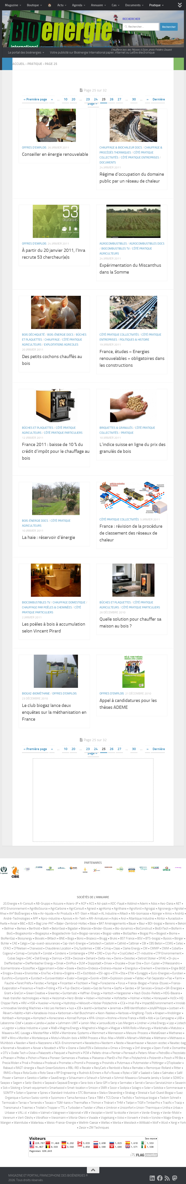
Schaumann (76, 1078)
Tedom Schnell (169, 1098)
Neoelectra (92, 1043)
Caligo (24, 943)
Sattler (43, 1078)
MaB (54, 1028)
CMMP (154, 948)
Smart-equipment (35, 1088)
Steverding (115, 1093)
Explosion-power (121, 978)
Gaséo (87, 988)
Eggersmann (46, 968)
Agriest (91, 908)
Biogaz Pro (147, 933)
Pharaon (8, 1058)
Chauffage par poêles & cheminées (47, 607)
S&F (135, 1073)
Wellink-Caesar (88, 1122)
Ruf (106, 1073)
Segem (17, 1083)
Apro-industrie (50, 918)
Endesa (93, 968)
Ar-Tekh (80, 918)
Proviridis (108, 1063)
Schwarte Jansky (148, 1078)
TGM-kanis (63, 1103)
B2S (30, 923)
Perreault (129, 1053)
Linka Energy (158, 1023)
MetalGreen (158, 1033)
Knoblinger (174, 1013)
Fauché (9, 983)
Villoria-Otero (77, 1117)
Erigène (69, 973)
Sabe (156, 1073)
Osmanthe (179, 1048)
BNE (62, 938)
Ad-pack (102, 903)
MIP (4, 1038)
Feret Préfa (24, 983)
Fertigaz (52, 983)
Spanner (31, 1093)
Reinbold (114, 1068)
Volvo (120, 1117)
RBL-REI (73, 1068)
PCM (86, 1053)
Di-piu (173, 958)
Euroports (21, 978)
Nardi (32, 1043)
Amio (168, 913)
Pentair (116, 1053)
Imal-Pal (133, 1003)
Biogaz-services (89, 933)
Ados (154, 903)
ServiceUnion (163, 1083)
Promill (78, 1063)
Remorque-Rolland (158, 1068)
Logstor (9, 1028)
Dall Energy (42, 958)
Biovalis (40, 938)
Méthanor (160, 1038)
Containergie (77, 953)
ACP (83, 903)
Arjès (114, 918)
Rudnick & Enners (90, 1073)
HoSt (173, 998)
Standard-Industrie (63, 1093)
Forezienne (107, 983)
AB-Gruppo (43, 903)
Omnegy (126, 1048)
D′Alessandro (171, 963)
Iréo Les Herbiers (55, 1008)
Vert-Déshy (25, 1117)
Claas (116, 948)
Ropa (16, 1073)
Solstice (158, 1088)
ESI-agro (104, 973)
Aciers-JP (72, 903)
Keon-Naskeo (106, 1013)
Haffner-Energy (90, 993)
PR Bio (179, 1058)
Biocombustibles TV (115, 248)
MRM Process (89, 1038)
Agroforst (135, 908)
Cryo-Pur (111, 953)
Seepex (5, 1083)
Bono (80, 938)
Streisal (142, 1093)
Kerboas (123, 1013)
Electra (81, 968)
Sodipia (124, 1088)
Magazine (11, 5)
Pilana (43, 1058)
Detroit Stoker (147, 958)
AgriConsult (76, 908)
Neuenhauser (135, 1043)
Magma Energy (69, 1028)
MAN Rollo (130, 1028)
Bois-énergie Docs (60, 334)
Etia (122, 973)
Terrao (22, 1103)
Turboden (74, 1108)
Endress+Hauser (111, 968)
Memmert (98, 1033)
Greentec (54, 993)
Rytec (126, 1073)
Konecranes (56, 1018)
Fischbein (82, 983)
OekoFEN (85, 1048)
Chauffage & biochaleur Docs (121, 147)
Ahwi (3, 913)
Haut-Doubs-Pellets (147, 993)
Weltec (105, 1122)
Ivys (71, 1008)
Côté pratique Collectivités (119, 334)
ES (78, 973)
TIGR (140, 1103)
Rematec (137, 1068)
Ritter (177, 1068)
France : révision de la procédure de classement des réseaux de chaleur (131, 533)
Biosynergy (25, 938)
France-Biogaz (137, 983)
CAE (14, 943)
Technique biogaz (146, 1098)
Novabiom (23, 1048)
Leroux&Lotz (107, 1023)
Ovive (32, 1053)
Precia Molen (10, 1063)
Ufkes (99, 1108)
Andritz (179, 913)
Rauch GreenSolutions (51, 1068)
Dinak (59, 963)
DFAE (162, 958)
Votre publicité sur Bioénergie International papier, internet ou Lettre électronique (102, 52)
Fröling (50, 988)
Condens (60, 953)
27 (119, 99)
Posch (168, 1058)
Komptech (39, 1018)
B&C (23, 923)
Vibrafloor (42, 1117)
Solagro (136, 1088)
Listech (181, 1023)
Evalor (71, 978)
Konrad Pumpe (76, 1018)
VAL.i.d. (22, 1113)
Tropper (52, 1108)
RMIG (7, 1073)
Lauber (50, 1023)
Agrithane (120, 908)
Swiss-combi (39, 1098)
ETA (115, 973)
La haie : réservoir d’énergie (48, 537)
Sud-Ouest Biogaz (162, 1093)
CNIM (165, 948)
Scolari (166, 1078)
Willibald (144, 1122)
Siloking (15, 1088)
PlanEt (111, 1058)
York (183, 1122)
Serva (149, 1083)
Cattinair (134, 943)
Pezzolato (179, 1053)
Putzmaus (123, 1063)
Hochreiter (104, 998)
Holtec (147, 998)
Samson (19, 1078)
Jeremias (115, 1008)
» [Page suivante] (147, 99)
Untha (166, 1108)
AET (178, 903)
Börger (178, 938)
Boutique (33, 5)
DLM (82, 963)
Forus (121, 983)
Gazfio (118, 988)
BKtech (51, 938)
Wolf (155, 1122)
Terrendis (35, 1103)
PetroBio (164, 1053)
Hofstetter (121, 998)
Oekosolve (101, 1048)
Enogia (7, 973)
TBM (100, 1098)
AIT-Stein (81, 913)
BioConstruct (144, 928)
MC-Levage (22, 1033)
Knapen (160, 1013)
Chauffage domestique (69, 602)
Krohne (112, 1018)
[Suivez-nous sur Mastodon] (175, 1178)
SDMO (177, 1078)
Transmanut (11, 1108)
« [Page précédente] (52, 99)
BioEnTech (162, 928)
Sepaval (50, 1083)
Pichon (32, 1058)
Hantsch (108, 993)
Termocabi (9, 1103)
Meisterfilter (41, 1033)
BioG (10, 933)
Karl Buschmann (84, 1013)
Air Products (64, 913)
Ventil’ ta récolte (115, 1113)
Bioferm (176, 928)
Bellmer (9, 928)
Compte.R (33, 953)
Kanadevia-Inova (44, 1013)
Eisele (70, 968)
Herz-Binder (75, 998)
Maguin (103, 1028)
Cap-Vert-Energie (74, 943)
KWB (142, 1018)
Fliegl (94, 983)
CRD (99, 953)
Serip (113, 1083)
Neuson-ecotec (157, 1043)
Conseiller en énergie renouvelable (55, 154)
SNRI (104, 1088)
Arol (123, 918)
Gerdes (129, 988)
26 (111, 99)
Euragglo (142, 973)
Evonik (94, 978)
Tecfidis (127, 1098)
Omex (114, 1048)
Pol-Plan (123, 1058)
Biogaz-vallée (111, 933)
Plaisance (98, 1058)
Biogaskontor (24, 933)
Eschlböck (89, 973)
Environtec (31, 973)
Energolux (131, 968)
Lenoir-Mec (88, 1023)
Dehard (90, 958)
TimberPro (153, 1103)
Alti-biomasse (140, 913)
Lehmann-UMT (68, 1023)
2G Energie (10, 903)
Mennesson (115, 1033)
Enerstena (161, 968)
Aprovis (67, 918)
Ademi (144, 903)
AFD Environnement (13, 908)
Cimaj (107, 948)
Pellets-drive (100, 1053)
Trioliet (40, 1108)
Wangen (5, 1122)
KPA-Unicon (97, 1018)
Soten (20, 1093)
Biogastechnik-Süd (64, 933)
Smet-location (76, 1088)
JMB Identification (135, 1008)
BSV (140, 938)
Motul (55, 1038)
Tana (91, 1098)
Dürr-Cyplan (152, 963)
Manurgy (145, 1028)
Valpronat (74, 1113)
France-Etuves (159, 983)
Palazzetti (44, 1053)
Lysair (44, 1028)
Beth (46, 928)
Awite (3, 923)
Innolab (180, 1003)
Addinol (132, 903)
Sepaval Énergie (67, 1083)
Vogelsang (107, 1117)
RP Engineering (66, 1073)
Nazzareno (45, 1043)
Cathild (121, 943)
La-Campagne (165, 1018)
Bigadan (73, 928)
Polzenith (155, 1058)
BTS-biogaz (152, 938)
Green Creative (35, 993)
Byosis (167, 938)
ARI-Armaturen (99, 918)
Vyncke (156, 1117)
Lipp (171, 1023)
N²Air (62, 1048)
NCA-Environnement (68, 1043)
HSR (32, 1003)
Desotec (129, 958)
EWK (105, 978)
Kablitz (18, 1013)
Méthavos (175, 1038)
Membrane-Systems (75, 1033)
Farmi (178, 978)
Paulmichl (74, 1053)
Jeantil (88, 1008)
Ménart (132, 1038)
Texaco (49, 1103)
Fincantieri (66, 983)
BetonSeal (58, 928)
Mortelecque (40, 1038)
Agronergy (164, 908)
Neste (120, 1043)
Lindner (142, 1023)
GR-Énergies (173, 988)
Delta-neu (104, 958)
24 (96, 99)
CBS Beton (156, 943)
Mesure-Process (137, 1033)
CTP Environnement (168, 953)
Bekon (182, 923)
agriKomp (105, 908)
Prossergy (92, 1063)
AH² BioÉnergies (19, 913)
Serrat (139, 1083)
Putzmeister (141, 1063)
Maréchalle (161, 1028)
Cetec (179, 943)
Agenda (77, 5)
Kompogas (23, 1018)
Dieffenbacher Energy (39, 963)
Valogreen (59, 1113)
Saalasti (145, 1073)
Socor (113, 1088)
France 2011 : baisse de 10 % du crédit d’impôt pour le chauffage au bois (56, 451)
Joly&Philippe (158, 1008)
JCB (79, 1008)
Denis (118, 958)
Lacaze (28, 1023)
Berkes (21, 928)
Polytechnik (138, 1058)
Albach (94, 913)
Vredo (145, 1117)
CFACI (7, 948)
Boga (70, 938)
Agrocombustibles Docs (146, 243)
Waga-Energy (172, 1117)
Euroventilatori (54, 978)
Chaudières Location (58, 948)
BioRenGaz (8, 938)
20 (73, 99)
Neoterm (107, 1043)
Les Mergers (126, 1023)
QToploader (174, 1063)
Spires (44, 1093)
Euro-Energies (160, 973)
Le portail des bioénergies (24, 52)
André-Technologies (17, 918)
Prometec (65, 1063)
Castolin (109, 943)
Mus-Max (107, 1038)
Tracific (167, 1103)
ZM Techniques (99, 1127)
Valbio (34, 1113)
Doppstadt (94, 963)
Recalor (86, 1068)
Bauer (132, 923)
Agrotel (179, 908)
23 (88, 99)
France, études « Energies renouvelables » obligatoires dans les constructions (132, 358)
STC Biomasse (87, 1093)
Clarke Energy (131, 948)
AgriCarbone (58, 908)
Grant (7, 993)
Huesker (43, 1003)
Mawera (7, 1033)
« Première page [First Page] (35, 99)
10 (65, 99)
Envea (18, 973)
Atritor (161, 918)
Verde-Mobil (171, 1113)
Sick (5, 1088)
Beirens (170, 923)
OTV (5, 1053)
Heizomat (58, 998)
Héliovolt (84, 1003)
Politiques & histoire (134, 339)
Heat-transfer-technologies (21, 998)
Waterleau (37, 1122)
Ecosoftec (29, 968)
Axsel (13, 923)
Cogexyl (8, 953)
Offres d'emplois (34, 147)
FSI (60, 988)
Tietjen (130, 1103)
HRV (24, 1003)
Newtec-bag (178, 1043)
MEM (55, 1033)
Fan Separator (156, 978)
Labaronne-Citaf (10, 1023)
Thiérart (109, 1103)
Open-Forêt (161, 1048)
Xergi (174, 1122)
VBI (86, 1113)
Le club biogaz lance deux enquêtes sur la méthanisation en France (54, 712)
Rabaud (8, 1068)
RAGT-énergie (25, 1068)
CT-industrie (145, 953)
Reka (126, 1068)
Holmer (135, 998)
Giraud (158, 988)
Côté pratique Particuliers (63, 433)
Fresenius (26, 988)
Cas (114, 5)
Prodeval (50, 1063)
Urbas (177, 1108)
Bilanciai (86, 928)
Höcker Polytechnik (104, 1003)
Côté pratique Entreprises (140, 157)
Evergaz (82, 978)
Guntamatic (69, 993)
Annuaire (97, 5)
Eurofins (7, 978)
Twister (88, 1108)
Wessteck (130, 1122)
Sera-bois (86, 1083)
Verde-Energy (151, 1113)
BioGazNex (130, 933)
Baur (142, 923)
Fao (169, 978)
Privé (25, 1063)
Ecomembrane (10, 968)
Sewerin (180, 1083)
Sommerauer (174, 1088)
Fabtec (139, 978)
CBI (144, 943)
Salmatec (168, 1073)
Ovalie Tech (18, 1053)
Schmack (105, 1078)
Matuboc (176, 1028)
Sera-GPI (102, 1083)
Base (93, 923)
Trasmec (27, 1108)
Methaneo (175, 1033)
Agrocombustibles (113, 243)
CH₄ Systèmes (83, 948)
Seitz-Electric (33, 1083)
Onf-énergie (143, 1048)
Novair (37, 1048)
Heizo (45, 998)
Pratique (155, 5)
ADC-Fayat (117, 903)
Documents (133, 5)
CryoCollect (127, 953)
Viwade (93, 1117)
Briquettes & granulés (116, 428)
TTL (62, 1108)
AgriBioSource (38, 908)
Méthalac (145, 1038)
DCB (67, 958)
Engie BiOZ (178, 968)
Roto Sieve (46, 1073)
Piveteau (83, 1058)
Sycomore (57, 1098)
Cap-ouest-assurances (45, 943)
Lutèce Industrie (27, 1028)
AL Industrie (109, 913)
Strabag (130, 1093)
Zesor (82, 1127)
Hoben (90, 998)
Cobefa (176, 948)
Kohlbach (8, 1018)
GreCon (18, 993)
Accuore (58, 903)
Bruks (113, 938)
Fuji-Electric (72, 988)
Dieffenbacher (13, 963)
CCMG (169, 943)
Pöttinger (158, 1063)
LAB (179, 1018)
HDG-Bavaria (171, 993)
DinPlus (71, 963)
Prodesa (36, 1063)
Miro (13, 1038)
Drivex (108, 963)
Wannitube (21, 1122)
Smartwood (56, 1088)
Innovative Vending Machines (22, 1008)
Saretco (32, 1078)
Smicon (93, 1088)
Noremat (8, 1048)
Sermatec (126, 1083)
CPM (91, 953)
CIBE (98, 948)
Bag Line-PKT (45, 923)
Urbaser (10, 1113)
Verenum (9, 1117)
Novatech (50, 1048)
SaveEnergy (58, 1078)
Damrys (57, 958)
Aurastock (174, 918)
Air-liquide (47, 913)
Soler (147, 1088)
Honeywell (160, 998)
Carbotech (95, 943)
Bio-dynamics (124, 928)
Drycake (120, 963)
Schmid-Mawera (125, 1078)
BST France (127, 938)
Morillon (23, 1038)
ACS (91, 903)
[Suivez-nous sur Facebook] (160, 1178)
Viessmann (58, 1117)
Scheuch (91, 1078)
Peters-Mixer (147, 1053)
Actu (60, 5)
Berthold (34, 928)
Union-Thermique (148, 1108)
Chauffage (52, 339)
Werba (117, 1122)
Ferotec (39, 983)
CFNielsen (20, 948)
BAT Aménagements (112, 923)
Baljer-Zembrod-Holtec (71, 923)
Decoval (78, 958)
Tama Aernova (76, 1098)
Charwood (36, 948)
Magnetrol (88, 1028)
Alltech (123, 913)
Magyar (115, 1028)
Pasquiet (59, 1053)
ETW (131, 973)
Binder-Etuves (103, 928)
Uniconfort (127, 1108)
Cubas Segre (15, 958)
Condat (47, 953)
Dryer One (134, 963)
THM (120, 1103)
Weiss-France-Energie (61, 1122)
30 (134, 99)
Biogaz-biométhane (36, 693)
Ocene (72, 1048)
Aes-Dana (166, 903)
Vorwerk (132, 1117)
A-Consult (26, 903)
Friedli (40, 988)
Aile (35, 913)
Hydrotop (69, 1003)
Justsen (174, 1008)
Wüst (164, 1122)
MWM (120, 1038)
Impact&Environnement (157, 1003)
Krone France (127, 1018)
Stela (102, 1093)
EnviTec (46, 973)
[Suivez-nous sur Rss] (167, 1178)
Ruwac (115, 1073)
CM (145, 948)
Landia (39, 1023)
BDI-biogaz (155, 923)
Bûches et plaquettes (37, 428)
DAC (29, 958)
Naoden (21, 1043)
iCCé (122, 1003)
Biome (173, 933)
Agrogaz (149, 908)
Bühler (5, 943)
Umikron (111, 1108)
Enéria (58, 973)
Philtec (21, 1058)
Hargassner (123, 993)
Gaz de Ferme (102, 988)
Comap (20, 953)
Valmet (45, 1113)
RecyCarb (100, 1068)
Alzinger (157, 913)
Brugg (103, 938)
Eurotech (37, 978)
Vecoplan (97, 1113)
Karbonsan (65, 1013)
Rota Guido (30, 1073)
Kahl (28, 1013)
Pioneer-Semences (62, 1058)
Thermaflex (80, 1103)
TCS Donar (112, 1098)
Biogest (161, 933)
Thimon (96, 1103)
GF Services (144, 988)
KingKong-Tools (141, 1013)
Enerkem (146, 968)
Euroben (177, 973)
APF (35, 918)
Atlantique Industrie (141, 918)
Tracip (178, 1103)
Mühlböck (6, 1043)
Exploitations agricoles (61, 344)
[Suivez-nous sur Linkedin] (152, 1178)
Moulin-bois (69, 1038)
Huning (56, 1003)
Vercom (134, 1113)
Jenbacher (100, 1008)
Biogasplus (42, 933)
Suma (25, 1098)
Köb (150, 1018)
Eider (60, 968)
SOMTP (8, 1093)
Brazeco (91, 938)
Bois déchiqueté (33, 334)
